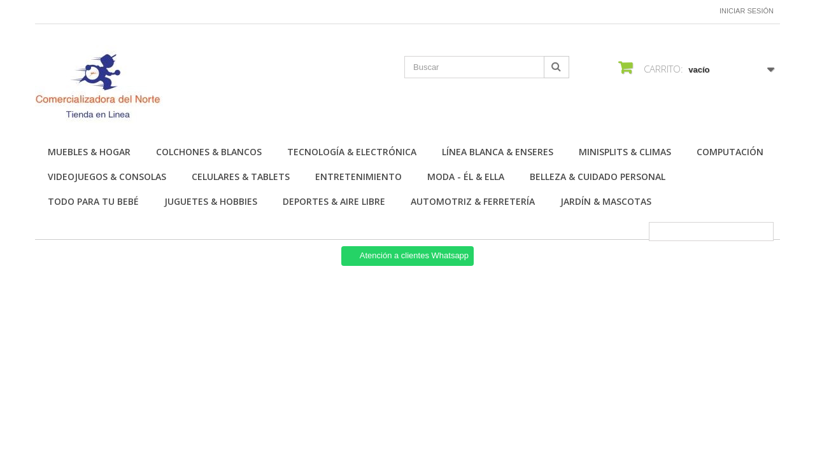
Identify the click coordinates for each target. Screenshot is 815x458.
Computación (730, 152)
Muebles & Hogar (89, 152)
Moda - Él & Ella (465, 176)
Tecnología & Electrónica (351, 152)
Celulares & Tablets (241, 176)
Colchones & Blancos (209, 152)
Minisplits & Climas (625, 152)
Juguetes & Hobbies (210, 201)
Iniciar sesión (746, 11)
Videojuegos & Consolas (107, 176)
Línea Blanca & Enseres (497, 152)
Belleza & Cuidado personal (597, 176)
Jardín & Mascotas (605, 201)
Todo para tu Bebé (93, 201)
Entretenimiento (358, 176)
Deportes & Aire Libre (334, 201)
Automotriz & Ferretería (473, 201)
